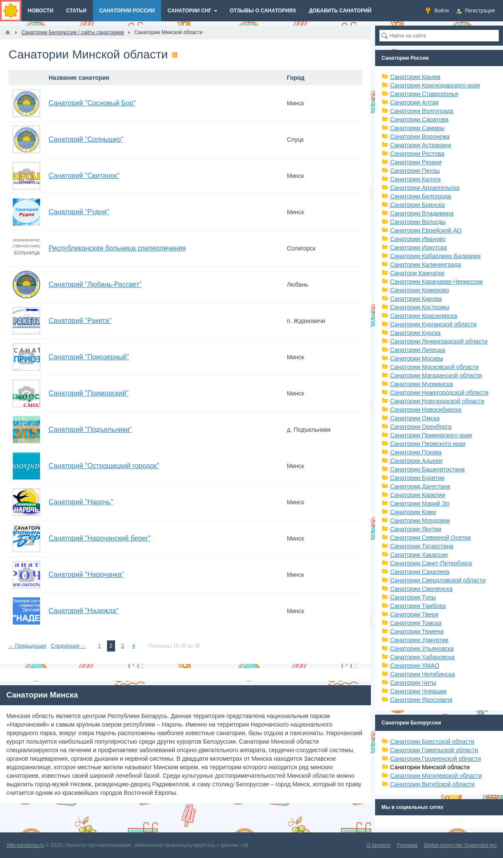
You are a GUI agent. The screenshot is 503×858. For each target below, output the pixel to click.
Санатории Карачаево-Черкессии (436, 281)
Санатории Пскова (416, 452)
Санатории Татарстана (421, 546)
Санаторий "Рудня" (79, 211)
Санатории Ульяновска (422, 648)
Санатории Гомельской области (434, 750)
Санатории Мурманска (421, 384)
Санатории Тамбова (418, 605)
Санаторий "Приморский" (89, 393)
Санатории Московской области (434, 367)
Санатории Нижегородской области (439, 392)
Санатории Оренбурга (420, 426)
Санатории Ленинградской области (439, 341)
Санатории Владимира (422, 213)
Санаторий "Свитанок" (84, 175)
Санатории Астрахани (420, 145)
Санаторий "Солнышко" (86, 139)
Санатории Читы (413, 682)
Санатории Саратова (419, 119)
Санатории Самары (417, 128)
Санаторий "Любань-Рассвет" (95, 284)
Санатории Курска (415, 332)
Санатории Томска (416, 623)
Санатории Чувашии (418, 691)
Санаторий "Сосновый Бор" (92, 103)
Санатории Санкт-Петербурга (431, 563)
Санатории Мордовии (420, 520)
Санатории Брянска (417, 204)
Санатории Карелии (417, 495)
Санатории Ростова (417, 153)
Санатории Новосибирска (425, 409)
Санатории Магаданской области (436, 375)
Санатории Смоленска (421, 588)
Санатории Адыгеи (416, 460)
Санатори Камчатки (417, 273)
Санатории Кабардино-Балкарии (435, 256)
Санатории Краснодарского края (435, 85)
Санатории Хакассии (419, 554)
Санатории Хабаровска (422, 657)
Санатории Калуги (415, 179)
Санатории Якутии (415, 529)
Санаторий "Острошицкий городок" (104, 465)
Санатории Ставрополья (424, 93)
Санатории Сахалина (419, 571)
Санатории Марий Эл (419, 503)
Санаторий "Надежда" (84, 610)
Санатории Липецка (417, 349)
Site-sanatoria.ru (25, 845)
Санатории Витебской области (432, 784)
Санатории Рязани (416, 162)
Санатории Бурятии (417, 477)
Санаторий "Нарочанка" (86, 574)
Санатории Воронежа (420, 136)
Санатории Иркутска (418, 247)
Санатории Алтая (414, 102)
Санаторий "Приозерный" (89, 357)
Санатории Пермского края (427, 443)
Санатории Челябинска (422, 674)
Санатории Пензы (415, 170)
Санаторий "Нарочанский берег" (99, 538)
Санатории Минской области (430, 767)
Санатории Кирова (416, 298)
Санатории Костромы (419, 307)
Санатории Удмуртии (419, 640)
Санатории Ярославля (421, 699)
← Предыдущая (27, 646)
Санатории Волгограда (422, 111)
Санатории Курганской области (433, 324)
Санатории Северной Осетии (430, 537)
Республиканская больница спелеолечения (117, 248)
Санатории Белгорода (420, 196)
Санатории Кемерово (419, 290)
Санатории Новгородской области (437, 401)
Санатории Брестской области (432, 741)
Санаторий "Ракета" (80, 320)
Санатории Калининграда (425, 264)
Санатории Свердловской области (438, 580)
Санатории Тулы (413, 597)
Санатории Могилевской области (436, 775)
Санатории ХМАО (414, 665)
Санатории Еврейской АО (426, 230)
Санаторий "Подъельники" (90, 429)
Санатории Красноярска (423, 315)
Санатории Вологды (417, 221)
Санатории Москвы (416, 358)
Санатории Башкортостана (427, 469)
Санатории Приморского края (431, 435)
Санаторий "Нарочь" (81, 502)
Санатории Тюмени (417, 631)
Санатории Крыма (415, 76)
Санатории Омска (414, 418)
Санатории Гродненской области (435, 758)
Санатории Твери (414, 614)
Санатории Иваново (417, 239)
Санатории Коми (413, 512)
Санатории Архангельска (425, 187)
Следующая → (68, 646)
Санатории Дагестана (420, 486)
